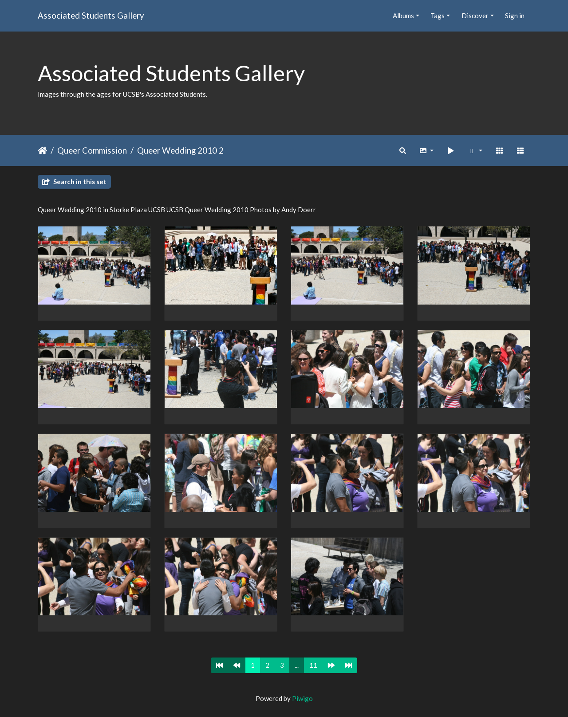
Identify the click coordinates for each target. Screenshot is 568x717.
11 (313, 665)
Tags (437, 16)
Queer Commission (92, 150)
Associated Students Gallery (91, 15)
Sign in (515, 16)
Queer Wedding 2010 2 (180, 150)
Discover (475, 16)
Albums (403, 16)
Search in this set (74, 182)
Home (42, 150)
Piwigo (302, 698)
